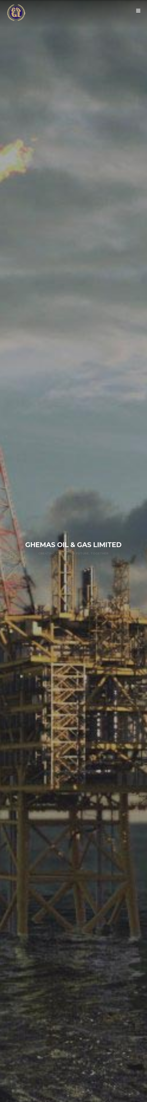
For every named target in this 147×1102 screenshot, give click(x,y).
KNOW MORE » (73, 561)
